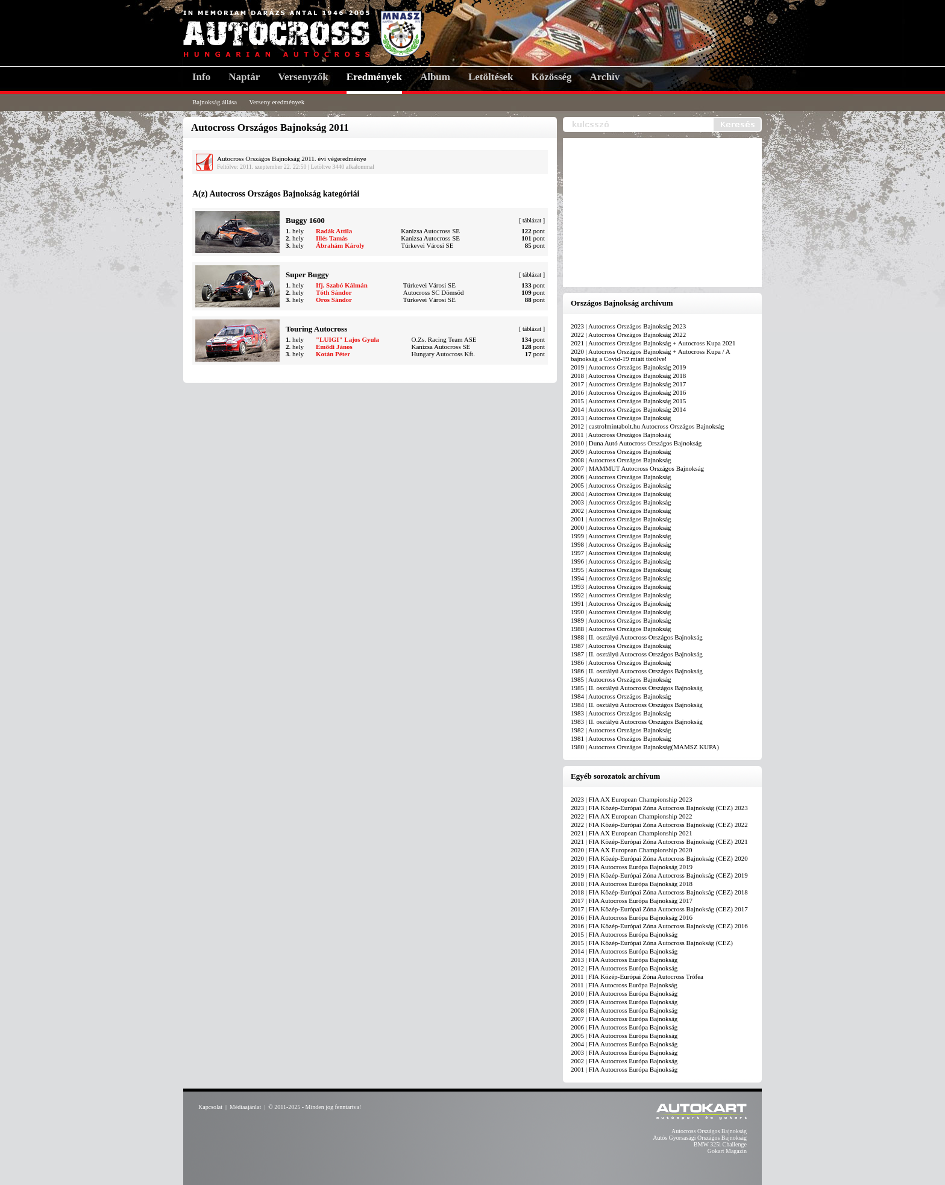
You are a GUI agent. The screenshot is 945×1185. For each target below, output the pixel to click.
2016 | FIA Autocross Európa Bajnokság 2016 (631, 917)
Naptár (244, 77)
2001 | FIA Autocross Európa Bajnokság (624, 1069)
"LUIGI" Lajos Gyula (347, 339)
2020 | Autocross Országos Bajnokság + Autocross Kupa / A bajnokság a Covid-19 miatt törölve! (650, 355)
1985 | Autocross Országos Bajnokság (621, 679)
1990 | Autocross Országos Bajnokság (621, 611)
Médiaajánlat (245, 1107)
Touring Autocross (316, 328)
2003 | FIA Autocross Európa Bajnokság (624, 1052)
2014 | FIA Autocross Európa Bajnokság (624, 951)
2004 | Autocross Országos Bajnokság (621, 493)
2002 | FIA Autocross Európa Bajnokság (624, 1060)
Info (201, 77)
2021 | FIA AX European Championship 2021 (631, 833)
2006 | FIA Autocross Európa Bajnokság (624, 1027)
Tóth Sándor (334, 292)
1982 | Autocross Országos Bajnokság (621, 730)
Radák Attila (334, 230)
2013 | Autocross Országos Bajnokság (621, 417)
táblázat (532, 220)
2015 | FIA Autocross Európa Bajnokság (624, 934)
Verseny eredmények (276, 101)
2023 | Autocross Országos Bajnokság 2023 (628, 326)
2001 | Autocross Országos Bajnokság (621, 519)
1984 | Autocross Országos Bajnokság (621, 696)
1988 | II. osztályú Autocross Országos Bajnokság (637, 637)
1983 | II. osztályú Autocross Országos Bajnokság (637, 721)
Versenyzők (303, 77)
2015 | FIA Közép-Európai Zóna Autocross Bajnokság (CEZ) (652, 942)
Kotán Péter (333, 353)
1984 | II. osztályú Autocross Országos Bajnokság (637, 704)
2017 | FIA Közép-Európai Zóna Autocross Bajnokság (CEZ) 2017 (659, 909)
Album (435, 77)
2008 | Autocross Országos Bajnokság (621, 460)
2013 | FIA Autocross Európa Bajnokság (624, 959)
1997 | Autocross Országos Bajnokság (621, 552)
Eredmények (374, 77)
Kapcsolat (210, 1107)
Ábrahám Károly (340, 245)
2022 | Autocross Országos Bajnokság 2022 (628, 334)
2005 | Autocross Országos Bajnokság (621, 485)
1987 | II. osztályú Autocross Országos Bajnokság (637, 654)
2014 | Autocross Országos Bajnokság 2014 (628, 409)
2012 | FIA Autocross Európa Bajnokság (624, 968)
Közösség (552, 77)
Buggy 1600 (305, 220)
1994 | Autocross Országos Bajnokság (621, 578)
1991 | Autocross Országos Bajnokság (621, 603)
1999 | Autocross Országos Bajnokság (621, 535)
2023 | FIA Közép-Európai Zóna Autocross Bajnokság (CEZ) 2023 (659, 807)
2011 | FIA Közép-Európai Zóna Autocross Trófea (637, 976)
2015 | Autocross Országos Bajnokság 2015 (628, 400)
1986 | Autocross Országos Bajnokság (621, 662)
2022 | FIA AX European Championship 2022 (631, 816)
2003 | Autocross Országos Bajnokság (621, 502)
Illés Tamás (332, 238)
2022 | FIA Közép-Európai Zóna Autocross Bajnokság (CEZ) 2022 (659, 824)
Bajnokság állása (214, 101)
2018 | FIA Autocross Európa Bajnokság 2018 (631, 883)
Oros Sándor (334, 299)
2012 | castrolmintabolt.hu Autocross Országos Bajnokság (647, 426)
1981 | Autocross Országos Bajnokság (621, 738)
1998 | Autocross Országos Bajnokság (621, 544)
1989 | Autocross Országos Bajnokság (621, 620)
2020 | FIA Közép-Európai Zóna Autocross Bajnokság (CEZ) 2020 (659, 858)
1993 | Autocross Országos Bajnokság (621, 586)
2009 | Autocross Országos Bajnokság (621, 451)
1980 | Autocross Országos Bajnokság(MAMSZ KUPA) (645, 746)
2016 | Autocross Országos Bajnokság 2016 (628, 392)
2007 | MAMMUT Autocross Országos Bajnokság (637, 468)
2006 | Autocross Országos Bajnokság (621, 476)
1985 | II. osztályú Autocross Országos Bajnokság (637, 687)
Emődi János (334, 346)
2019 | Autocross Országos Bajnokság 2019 (628, 367)
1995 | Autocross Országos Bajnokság (621, 569)
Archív (605, 77)
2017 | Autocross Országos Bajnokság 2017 (628, 384)
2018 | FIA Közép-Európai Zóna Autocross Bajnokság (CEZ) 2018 (659, 892)
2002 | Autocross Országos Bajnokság (621, 510)
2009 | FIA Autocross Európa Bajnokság (624, 1001)
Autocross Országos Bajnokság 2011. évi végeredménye (291, 158)
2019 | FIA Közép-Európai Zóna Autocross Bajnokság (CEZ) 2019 (659, 875)
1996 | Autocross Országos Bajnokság (621, 561)
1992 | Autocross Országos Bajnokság (621, 595)
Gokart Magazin (727, 1151)
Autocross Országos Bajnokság (709, 1131)
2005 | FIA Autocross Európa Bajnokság (624, 1035)
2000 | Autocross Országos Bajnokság (621, 527)
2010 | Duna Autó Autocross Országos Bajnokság (636, 443)
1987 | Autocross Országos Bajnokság (621, 645)
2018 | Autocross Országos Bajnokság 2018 (628, 375)
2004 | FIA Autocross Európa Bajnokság (624, 1044)
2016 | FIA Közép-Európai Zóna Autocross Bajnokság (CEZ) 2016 (659, 925)
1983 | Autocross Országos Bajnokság (621, 713)
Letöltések (490, 77)
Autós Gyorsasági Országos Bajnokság (700, 1137)
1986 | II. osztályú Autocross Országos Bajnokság (637, 670)
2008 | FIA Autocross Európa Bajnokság (624, 1010)
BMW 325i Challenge (720, 1144)
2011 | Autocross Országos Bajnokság (621, 434)
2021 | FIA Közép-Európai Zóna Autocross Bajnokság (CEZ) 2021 (659, 841)
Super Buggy (307, 274)
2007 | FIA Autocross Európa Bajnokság (624, 1018)
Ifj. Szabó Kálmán (342, 285)
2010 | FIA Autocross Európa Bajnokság (624, 993)
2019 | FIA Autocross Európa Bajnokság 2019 (631, 866)
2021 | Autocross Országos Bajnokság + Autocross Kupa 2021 (653, 343)
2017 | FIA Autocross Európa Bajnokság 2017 (631, 900)
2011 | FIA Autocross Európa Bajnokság (624, 985)
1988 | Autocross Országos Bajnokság (621, 628)
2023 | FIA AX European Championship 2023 (631, 799)
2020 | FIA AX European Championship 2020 (631, 849)
